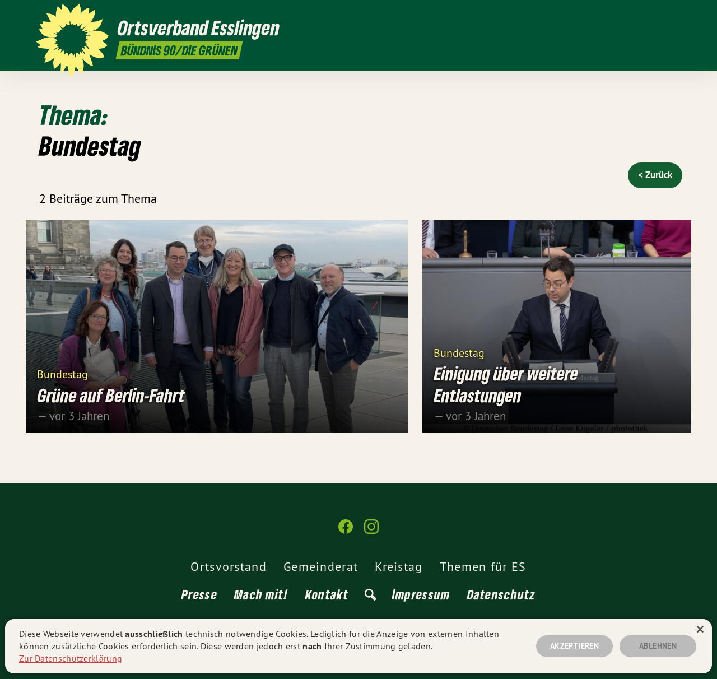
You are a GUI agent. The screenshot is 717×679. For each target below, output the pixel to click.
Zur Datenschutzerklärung (70, 658)
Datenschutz (501, 594)
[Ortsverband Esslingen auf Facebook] (658, 15)
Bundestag (62, 373)
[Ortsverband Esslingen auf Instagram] (675, 15)
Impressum (421, 594)
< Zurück (655, 175)
